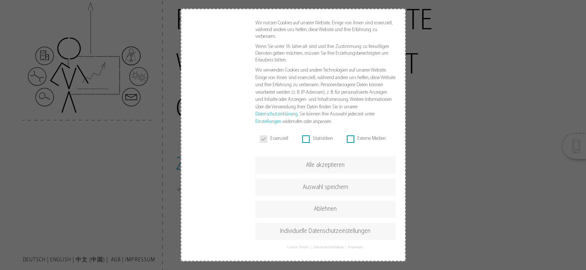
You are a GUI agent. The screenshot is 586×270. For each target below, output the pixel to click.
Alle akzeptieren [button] (325, 165)
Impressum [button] (356, 247)
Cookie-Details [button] (298, 247)
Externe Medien (366, 138)
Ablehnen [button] (325, 209)
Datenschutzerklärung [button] (329, 247)
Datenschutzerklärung (276, 114)
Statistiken (317, 138)
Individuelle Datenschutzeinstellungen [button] (325, 231)
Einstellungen (268, 121)
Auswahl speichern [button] (325, 187)
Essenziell (274, 138)
